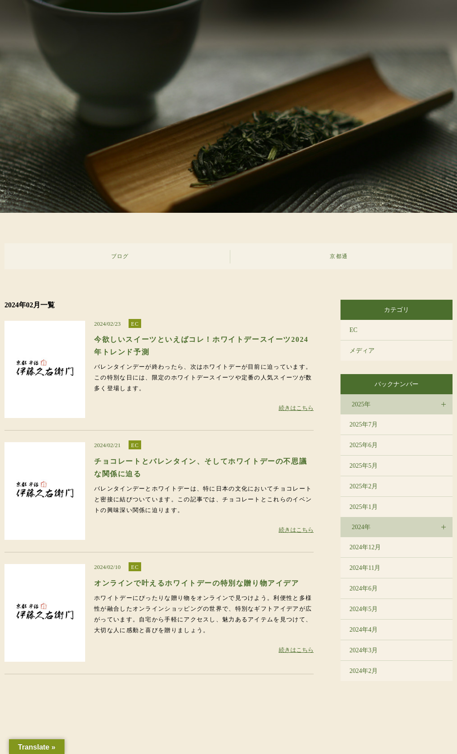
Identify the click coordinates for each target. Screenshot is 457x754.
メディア (362, 350)
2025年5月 (363, 465)
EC (135, 324)
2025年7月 (363, 424)
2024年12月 (365, 547)
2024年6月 (363, 588)
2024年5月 (363, 609)
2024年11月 (364, 567)
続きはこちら (296, 408)
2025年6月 (363, 445)
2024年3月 (363, 650)
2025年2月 (363, 486)
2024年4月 (363, 629)
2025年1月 (363, 507)
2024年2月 (363, 671)
